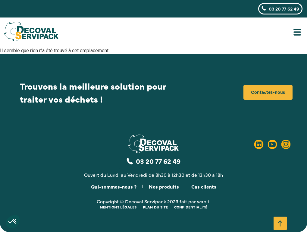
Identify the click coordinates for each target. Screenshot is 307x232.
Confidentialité (191, 207)
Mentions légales (118, 207)
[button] (190, 33)
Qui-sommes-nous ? (113, 186)
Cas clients (203, 186)
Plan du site (155, 207)
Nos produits (164, 186)
